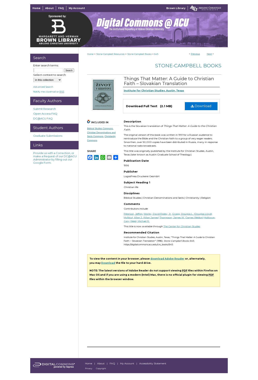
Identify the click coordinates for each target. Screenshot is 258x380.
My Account (127, 363)
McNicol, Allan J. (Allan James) (141, 217)
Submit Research (44, 108)
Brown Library (175, 8)
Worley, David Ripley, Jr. (158, 213)
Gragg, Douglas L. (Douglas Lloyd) (192, 213)
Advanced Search (43, 86)
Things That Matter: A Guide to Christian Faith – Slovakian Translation (169, 81)
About (101, 363)
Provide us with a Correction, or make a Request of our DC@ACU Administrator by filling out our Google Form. (55, 157)
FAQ (113, 363)
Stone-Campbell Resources (110, 54)
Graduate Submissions (47, 135)
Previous (195, 53)
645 (156, 54)
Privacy (89, 368)
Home (90, 54)
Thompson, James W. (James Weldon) (181, 217)
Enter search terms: (46, 65)
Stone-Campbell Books (139, 54)
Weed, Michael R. (140, 221)
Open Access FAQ (45, 113)
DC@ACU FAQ (43, 118)
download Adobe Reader (167, 258)
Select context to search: (49, 74)
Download (201, 106)
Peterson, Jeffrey (133, 213)
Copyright (101, 368)
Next (209, 53)
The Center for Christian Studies (181, 226)
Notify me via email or (48, 91)
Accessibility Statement (152, 363)
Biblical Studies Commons (100, 128)
